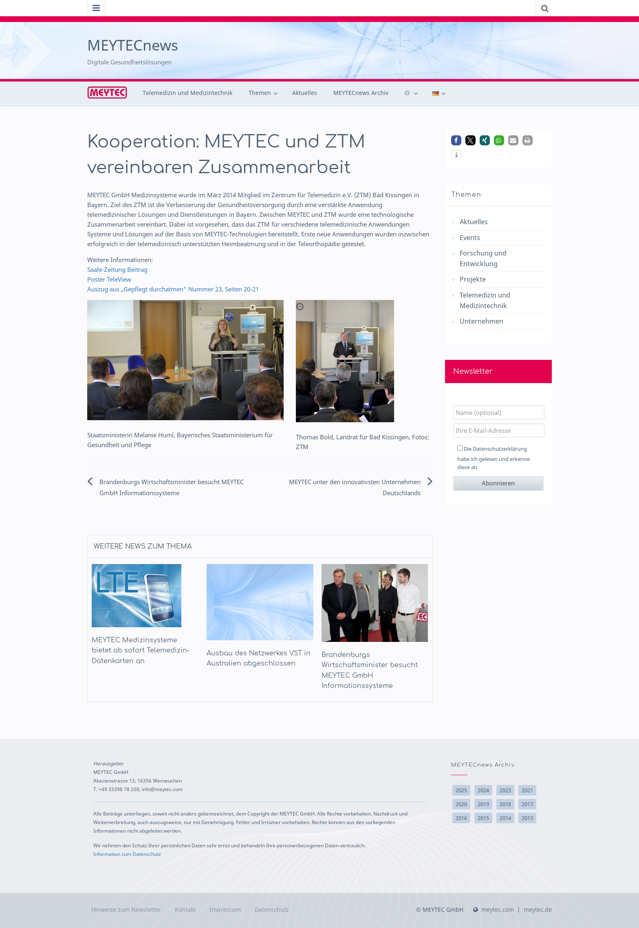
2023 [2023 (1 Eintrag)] (505, 790)
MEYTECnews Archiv (360, 93)
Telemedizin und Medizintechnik (187, 93)
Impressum (225, 909)
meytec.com (497, 909)
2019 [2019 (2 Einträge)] (483, 804)
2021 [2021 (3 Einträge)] (527, 790)
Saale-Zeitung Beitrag (117, 269)
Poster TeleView (109, 279)
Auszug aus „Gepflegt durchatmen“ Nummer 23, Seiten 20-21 (173, 289)
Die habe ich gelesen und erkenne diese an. (493, 458)
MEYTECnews (132, 45)
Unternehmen (481, 321)
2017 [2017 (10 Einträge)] (527, 804)
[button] (456, 140)
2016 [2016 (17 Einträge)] (461, 818)
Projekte (473, 279)
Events (470, 237)
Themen (260, 93)
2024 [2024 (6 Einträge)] (483, 790)
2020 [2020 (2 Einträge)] (461, 804)
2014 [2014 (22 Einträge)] (505, 818)
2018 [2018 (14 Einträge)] (505, 804)
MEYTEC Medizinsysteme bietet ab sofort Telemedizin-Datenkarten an (140, 651)
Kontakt (185, 909)
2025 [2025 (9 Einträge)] (461, 790)
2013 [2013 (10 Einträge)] (527, 818)
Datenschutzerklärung (500, 448)
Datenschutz (272, 909)
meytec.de (538, 909)
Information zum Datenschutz (127, 854)
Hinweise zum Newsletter (126, 909)
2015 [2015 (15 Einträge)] (483, 818)
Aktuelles (304, 93)
